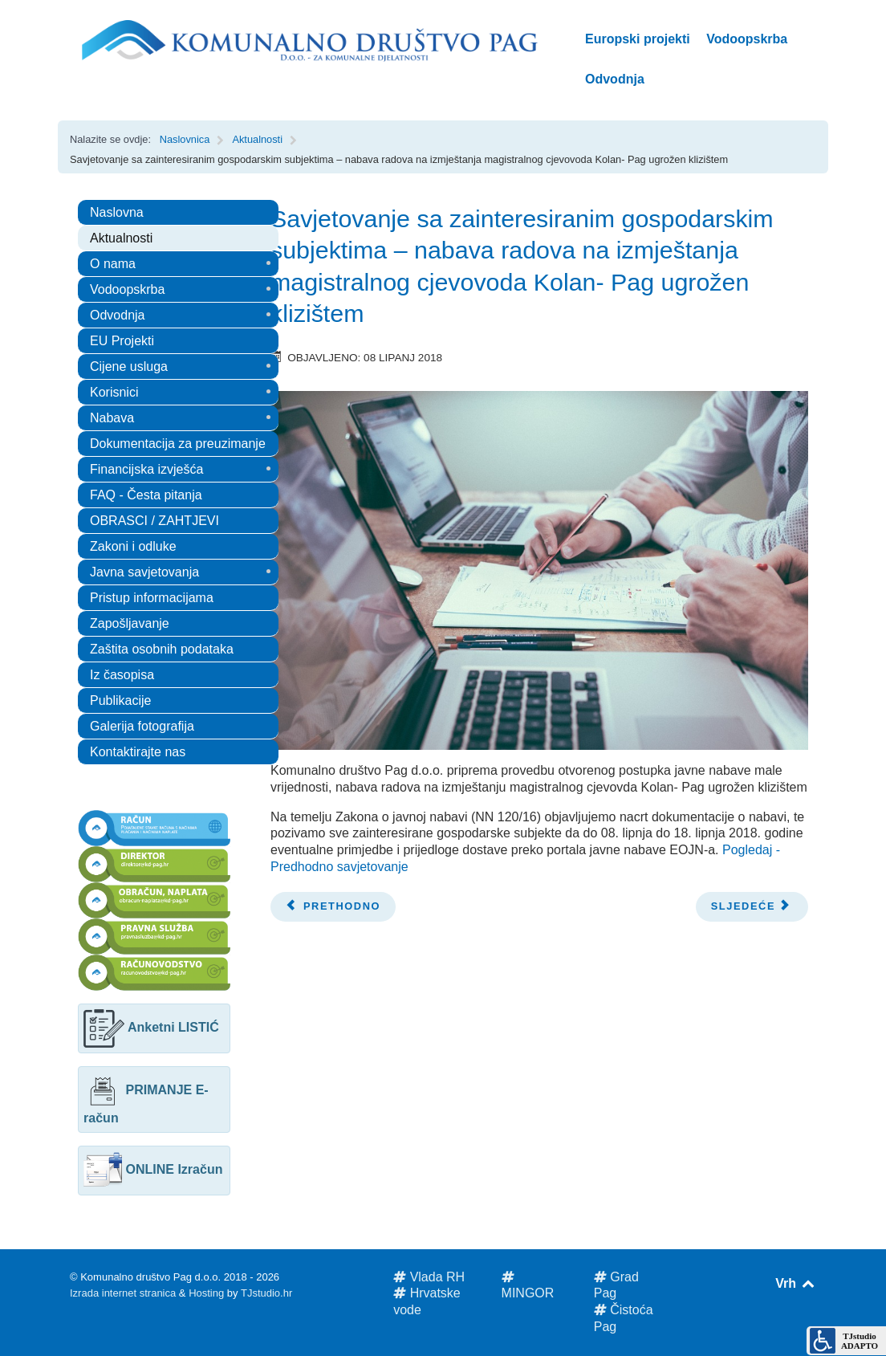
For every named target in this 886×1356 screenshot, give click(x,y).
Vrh (795, 1283)
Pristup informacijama (151, 598)
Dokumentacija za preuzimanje (178, 443)
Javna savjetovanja (144, 572)
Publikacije (120, 700)
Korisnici (114, 392)
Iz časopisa (122, 675)
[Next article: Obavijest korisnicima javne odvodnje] (752, 907)
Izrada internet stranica (123, 1293)
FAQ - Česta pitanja (146, 495)
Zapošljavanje (129, 623)
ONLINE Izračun (152, 1169)
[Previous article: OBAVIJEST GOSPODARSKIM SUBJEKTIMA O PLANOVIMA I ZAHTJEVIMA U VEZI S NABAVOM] (333, 907)
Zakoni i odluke (133, 546)
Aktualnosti (121, 238)
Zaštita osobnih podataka (162, 649)
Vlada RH (429, 1277)
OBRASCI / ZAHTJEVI (154, 520)
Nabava (112, 418)
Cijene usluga (129, 366)
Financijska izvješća (146, 469)
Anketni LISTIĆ (151, 1027)
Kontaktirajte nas (137, 752)
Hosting (206, 1293)
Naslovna (117, 212)
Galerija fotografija (142, 726)
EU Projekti (122, 341)
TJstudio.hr (266, 1293)
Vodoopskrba (127, 289)
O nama (113, 264)
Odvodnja (117, 315)
